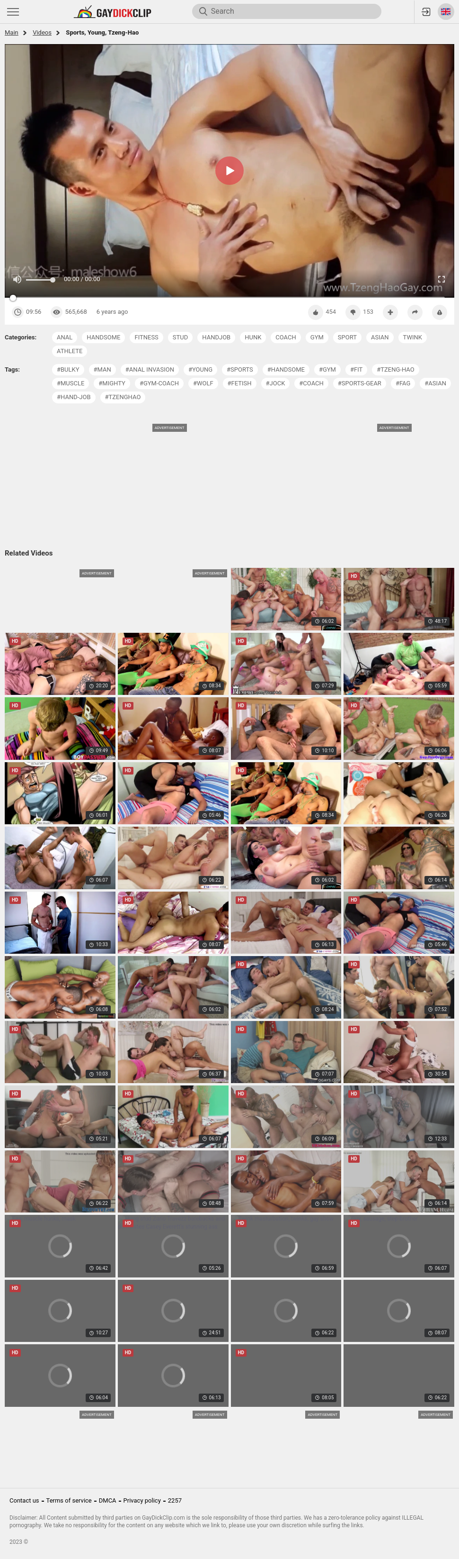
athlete (69, 351)
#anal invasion (149, 369)
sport (347, 337)
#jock (275, 383)
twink (412, 337)
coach (285, 337)
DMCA (107, 1500)
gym (317, 337)
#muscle (70, 383)
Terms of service (69, 1500)
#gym (327, 369)
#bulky (68, 369)
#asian (435, 383)
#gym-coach (159, 383)
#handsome (286, 369)
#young (200, 369)
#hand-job (74, 397)
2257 (175, 1500)
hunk (253, 337)
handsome (103, 337)
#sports (240, 369)
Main (11, 32)
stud (180, 337)
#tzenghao (123, 397)
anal (64, 337)
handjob (216, 337)
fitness (146, 337)
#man (102, 369)
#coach (311, 383)
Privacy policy (142, 1500)
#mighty (111, 383)
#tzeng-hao (395, 369)
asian (380, 337)
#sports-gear (359, 383)
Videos (42, 32)
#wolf (203, 383)
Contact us (24, 1500)
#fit (356, 369)
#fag (403, 383)
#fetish (240, 383)
